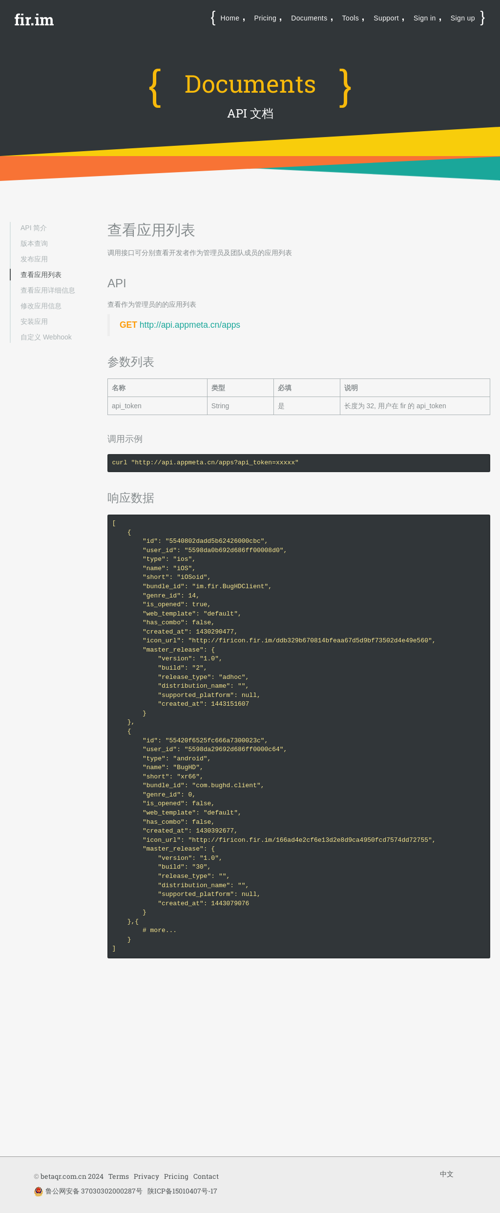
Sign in (425, 18)
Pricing (265, 18)
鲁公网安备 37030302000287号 (88, 1191)
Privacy (146, 1176)
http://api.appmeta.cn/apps (190, 325)
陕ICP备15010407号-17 (182, 1190)
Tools (350, 18)
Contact (206, 1176)
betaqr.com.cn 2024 (72, 1176)
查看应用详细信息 (48, 290)
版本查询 (34, 243)
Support (386, 18)
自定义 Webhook (46, 337)
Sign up (463, 18)
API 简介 (34, 228)
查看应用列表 (41, 274)
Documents (309, 18)
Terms (118, 1176)
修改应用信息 (41, 306)
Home (230, 18)
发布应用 (34, 259)
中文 (447, 1173)
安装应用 (34, 321)
